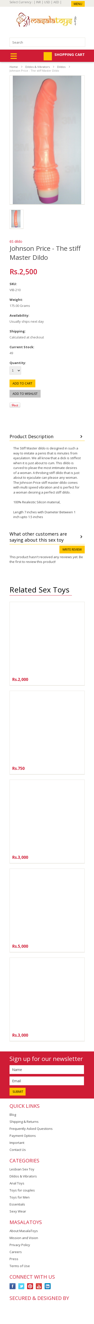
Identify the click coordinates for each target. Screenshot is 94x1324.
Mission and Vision (24, 1238)
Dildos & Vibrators (37, 67)
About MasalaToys (24, 1231)
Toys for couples (22, 1190)
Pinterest (30, 1286)
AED (56, 2)
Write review (72, 549)
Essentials (17, 1204)
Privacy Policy (20, 1245)
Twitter (21, 1286)
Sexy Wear (18, 1211)
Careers (16, 1252)
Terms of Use (20, 1266)
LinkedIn (48, 1286)
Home (14, 67)
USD (47, 2)
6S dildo (16, 241)
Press (14, 1259)
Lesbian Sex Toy (22, 1169)
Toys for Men (20, 1197)
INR (38, 2)
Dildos (61, 67)
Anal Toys (17, 1183)
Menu (78, 4)
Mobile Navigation (14, 56)
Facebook (13, 1286)
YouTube (39, 1286)
